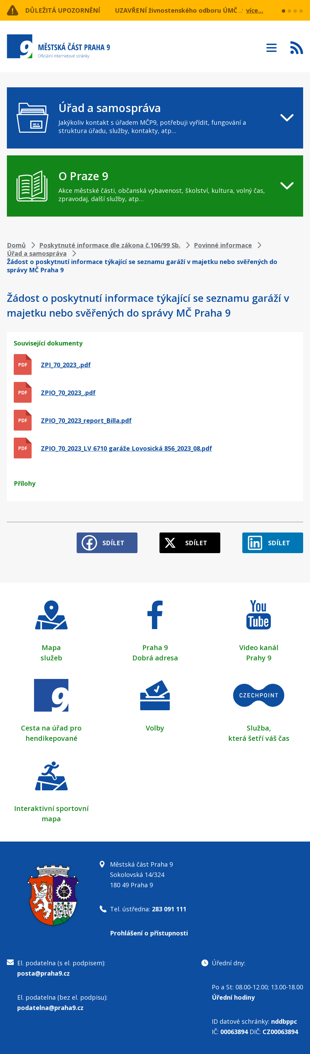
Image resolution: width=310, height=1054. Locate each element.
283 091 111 (169, 909)
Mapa (51, 647)
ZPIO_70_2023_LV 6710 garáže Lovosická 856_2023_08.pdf (126, 448)
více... (254, 10)
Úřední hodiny (233, 997)
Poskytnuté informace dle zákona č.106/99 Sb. (109, 245)
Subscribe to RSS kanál (296, 47)
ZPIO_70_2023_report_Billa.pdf (86, 420)
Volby (155, 728)
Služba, (259, 728)
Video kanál (258, 647)
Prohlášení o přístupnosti (149, 933)
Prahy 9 (258, 657)
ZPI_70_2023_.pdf (66, 365)
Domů (16, 245)
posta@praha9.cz (43, 973)
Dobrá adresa (155, 657)
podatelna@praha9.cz (50, 1007)
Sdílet (113, 543)
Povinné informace (223, 245)
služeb (51, 657)
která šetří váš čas (258, 738)
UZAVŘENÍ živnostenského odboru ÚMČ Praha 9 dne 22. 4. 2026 (211, 10)
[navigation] (155, 118)
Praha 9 (155, 647)
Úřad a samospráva (37, 253)
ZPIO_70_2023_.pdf (68, 392)
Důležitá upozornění (62, 10)
